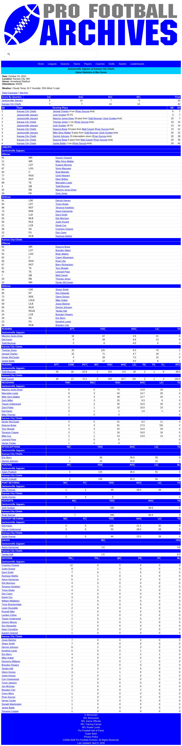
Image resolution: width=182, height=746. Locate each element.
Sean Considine (10, 629)
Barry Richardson (64, 264)
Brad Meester (62, 172)
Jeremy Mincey (9, 622)
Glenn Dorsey (63, 296)
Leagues (52, 64)
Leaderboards (137, 64)
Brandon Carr (62, 325)
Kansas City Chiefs (11, 104)
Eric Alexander (9, 626)
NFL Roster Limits (91, 727)
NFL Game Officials (91, 721)
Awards (122, 64)
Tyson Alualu (62, 204)
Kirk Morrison (62, 218)
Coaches (100, 64)
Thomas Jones (60, 122)
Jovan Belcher (63, 304)
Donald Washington (11, 704)
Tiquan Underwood (11, 404)
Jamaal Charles (61, 111)
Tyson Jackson (9, 683)
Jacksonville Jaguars (12, 100)
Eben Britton (62, 179)
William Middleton (10, 601)
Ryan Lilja (61, 261)
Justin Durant (62, 222)
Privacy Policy (91, 737)
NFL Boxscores (91, 718)
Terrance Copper (10, 432)
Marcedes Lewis (64, 183)
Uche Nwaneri (63, 175)
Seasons (65, 64)
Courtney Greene (64, 229)
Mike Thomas (8, 414)
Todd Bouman (95, 118)
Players (88, 64)
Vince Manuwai (63, 168)
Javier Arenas (8, 497)
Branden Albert (63, 250)
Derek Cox (61, 225)
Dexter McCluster (64, 282)
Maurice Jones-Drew (63, 118)
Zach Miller (7, 400)
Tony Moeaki (62, 268)
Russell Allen (8, 611)
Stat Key (23, 93)
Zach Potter (8, 407)
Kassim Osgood (64, 158)
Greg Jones (61, 193)
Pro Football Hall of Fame (91, 730)
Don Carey (61, 232)
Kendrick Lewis (63, 321)
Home (41, 64)
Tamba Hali (61, 311)
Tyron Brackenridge (11, 604)
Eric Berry (61, 318)
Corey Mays (8, 693)
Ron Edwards (62, 293)
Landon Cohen (9, 615)
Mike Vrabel (62, 300)
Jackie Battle (59, 143)
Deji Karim (7, 339)
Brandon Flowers (64, 314)
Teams (76, 64)
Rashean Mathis (64, 236)
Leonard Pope (63, 272)
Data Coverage (9, 93)
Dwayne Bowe (60, 129)
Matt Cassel (88, 129)
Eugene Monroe (64, 165)
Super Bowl (91, 733)
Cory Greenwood (10, 679)
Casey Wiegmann (65, 257)
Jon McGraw (8, 686)
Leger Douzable (10, 608)
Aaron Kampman (64, 211)
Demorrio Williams (11, 661)
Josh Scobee (59, 115)
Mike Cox (6, 436)
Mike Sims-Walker (62, 133)
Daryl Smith (61, 215)
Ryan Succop (82, 111)
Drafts (112, 64)
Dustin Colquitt (9, 479)
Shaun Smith (62, 289)
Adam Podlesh (9, 472)
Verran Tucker (9, 443)
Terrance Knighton (65, 207)
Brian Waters (62, 254)
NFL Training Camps (91, 724)
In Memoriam (91, 715)
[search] (50, 54)
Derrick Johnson (61, 136)
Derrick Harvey (63, 200)
